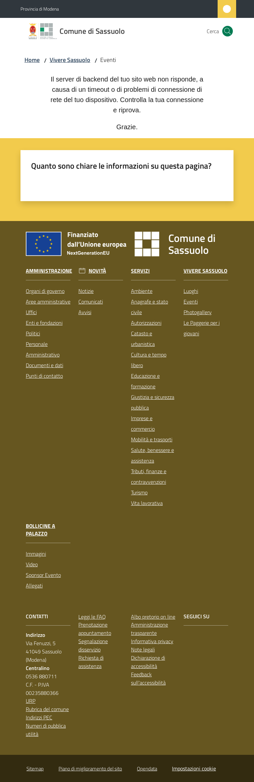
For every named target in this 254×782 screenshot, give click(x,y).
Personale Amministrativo (43, 349)
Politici (33, 333)
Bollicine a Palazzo (40, 529)
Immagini (36, 554)
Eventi (191, 302)
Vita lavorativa (147, 503)
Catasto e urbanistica (143, 338)
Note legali (143, 649)
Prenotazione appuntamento (94, 629)
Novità (97, 271)
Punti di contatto (44, 376)
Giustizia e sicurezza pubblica (152, 402)
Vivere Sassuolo (70, 59)
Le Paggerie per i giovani (202, 328)
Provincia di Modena (40, 8)
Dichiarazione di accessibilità (148, 662)
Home (32, 59)
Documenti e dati (44, 365)
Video (32, 564)
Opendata (147, 768)
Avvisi (84, 312)
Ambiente (141, 291)
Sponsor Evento (43, 575)
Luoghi (191, 291)
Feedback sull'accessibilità (148, 678)
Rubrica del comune (47, 709)
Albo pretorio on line (153, 617)
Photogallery (198, 312)
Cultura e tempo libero (148, 360)
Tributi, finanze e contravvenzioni (148, 476)
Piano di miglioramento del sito (90, 768)
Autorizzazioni (146, 323)
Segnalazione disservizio (93, 645)
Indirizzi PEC (39, 717)
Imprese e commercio (143, 423)
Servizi (140, 271)
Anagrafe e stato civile (149, 307)
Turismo (139, 492)
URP (30, 701)
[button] (227, 31)
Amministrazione (49, 271)
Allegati (34, 585)
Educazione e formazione (145, 381)
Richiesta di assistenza (91, 662)
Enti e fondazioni (44, 323)
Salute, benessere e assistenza (152, 455)
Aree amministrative (48, 302)
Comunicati (90, 302)
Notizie (86, 291)
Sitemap (35, 768)
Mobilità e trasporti (151, 439)
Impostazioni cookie (194, 768)
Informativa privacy (152, 641)
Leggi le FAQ (92, 617)
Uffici (31, 312)
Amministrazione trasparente (149, 629)
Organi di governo (45, 291)
